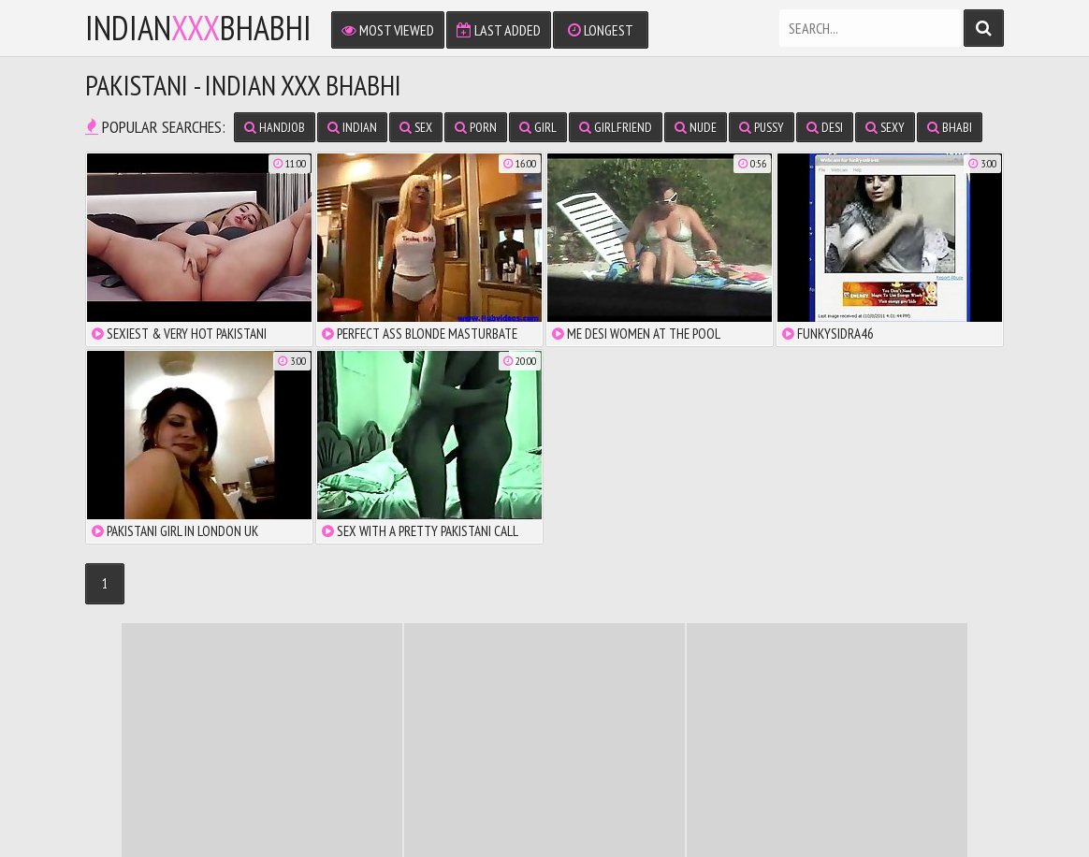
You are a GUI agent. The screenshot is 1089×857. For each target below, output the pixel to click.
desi (824, 127)
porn (476, 127)
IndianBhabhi (198, 28)
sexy (885, 127)
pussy (761, 127)
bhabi (949, 127)
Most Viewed (387, 30)
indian (352, 127)
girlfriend (615, 127)
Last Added (499, 30)
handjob (274, 127)
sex (415, 127)
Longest (600, 30)
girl (538, 127)
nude (696, 127)
